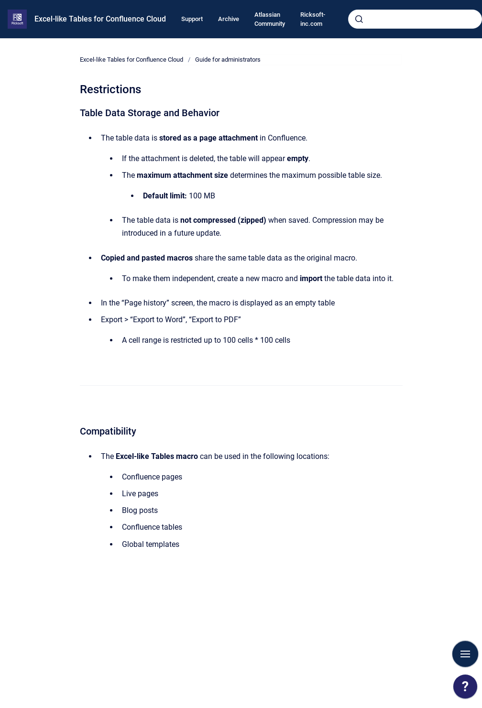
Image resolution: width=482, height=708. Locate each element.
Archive (228, 18)
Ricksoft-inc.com (312, 19)
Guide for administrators (228, 59)
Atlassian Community (269, 19)
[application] (465, 689)
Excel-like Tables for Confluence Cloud (100, 18)
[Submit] (359, 19)
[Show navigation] (465, 654)
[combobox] (415, 19)
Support (192, 18)
